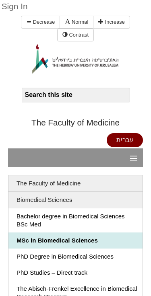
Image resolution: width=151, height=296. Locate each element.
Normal (76, 22)
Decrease (40, 22)
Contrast (75, 35)
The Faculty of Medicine (75, 122)
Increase (111, 22)
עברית (125, 139)
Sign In (15, 6)
